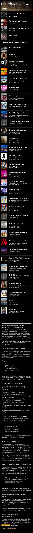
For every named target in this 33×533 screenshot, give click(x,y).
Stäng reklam (6, 525)
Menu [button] (27, 3)
